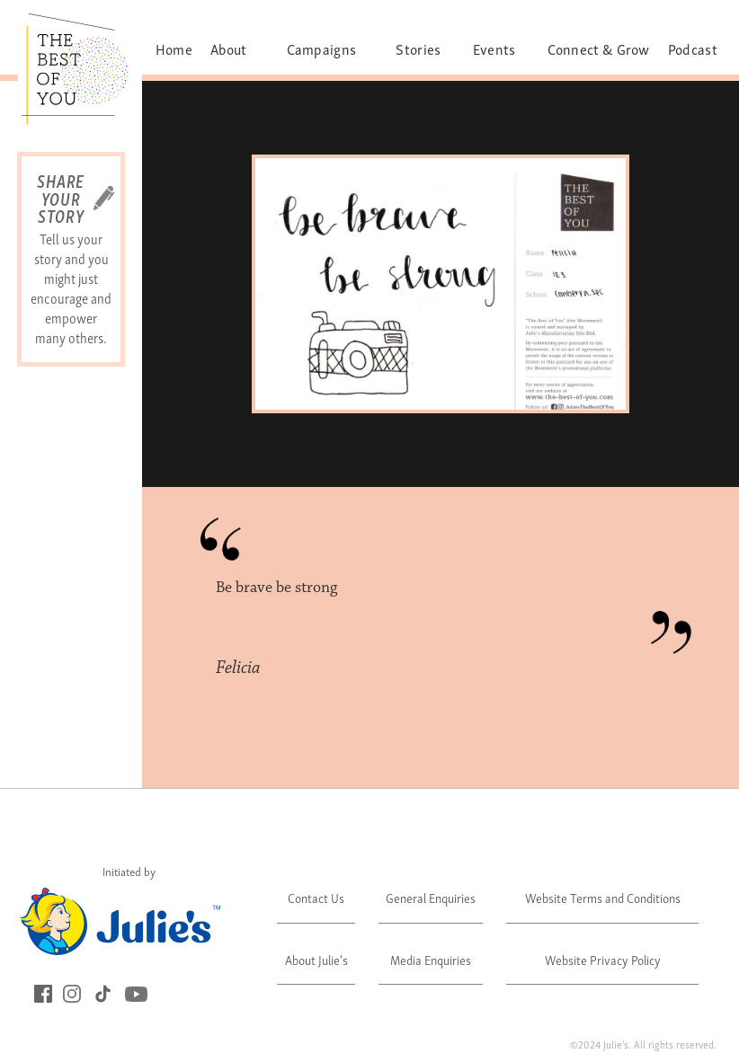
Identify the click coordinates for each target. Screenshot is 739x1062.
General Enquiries (431, 897)
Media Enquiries (430, 959)
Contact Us (316, 897)
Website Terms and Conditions (603, 897)
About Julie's (316, 959)
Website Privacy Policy (603, 959)
